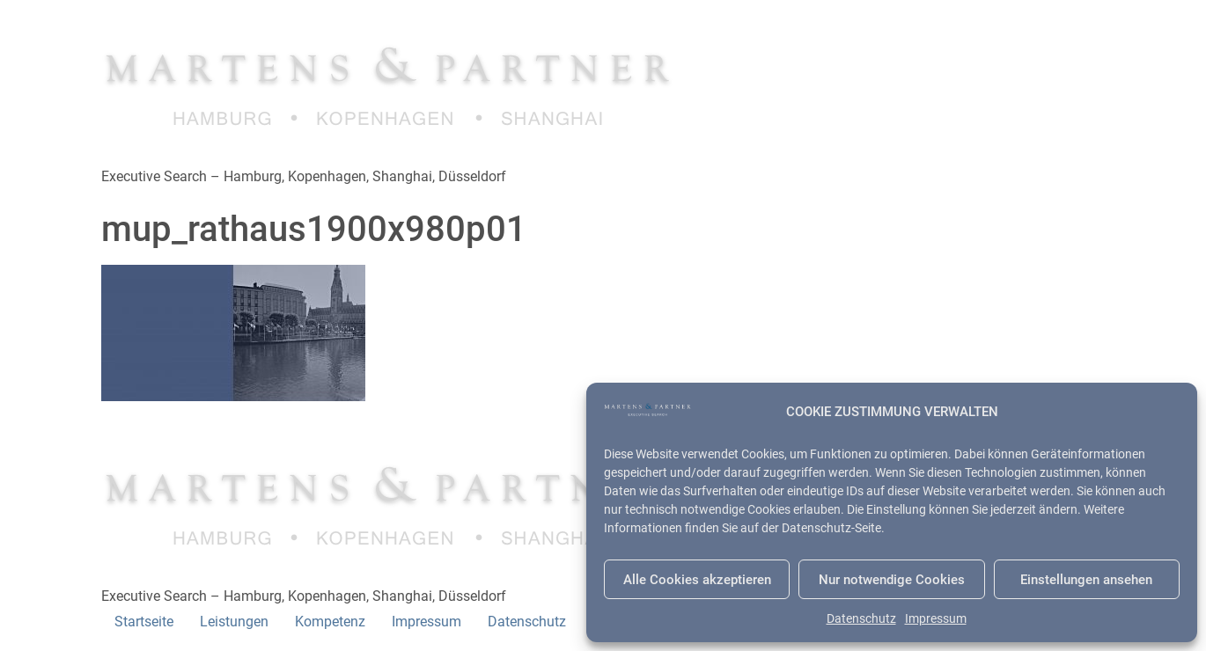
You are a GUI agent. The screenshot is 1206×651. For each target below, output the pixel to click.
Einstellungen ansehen (1086, 580)
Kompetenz (330, 621)
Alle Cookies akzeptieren (697, 580)
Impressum (936, 618)
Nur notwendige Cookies (892, 580)
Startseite (143, 621)
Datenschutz (861, 618)
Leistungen (234, 621)
